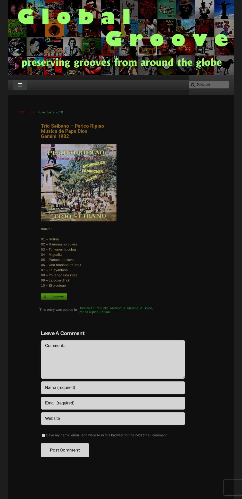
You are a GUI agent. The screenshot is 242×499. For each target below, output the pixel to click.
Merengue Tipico (139, 309)
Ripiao (105, 313)
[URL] (113, 419)
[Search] (209, 85)
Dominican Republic (94, 309)
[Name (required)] (113, 388)
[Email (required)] (113, 403)
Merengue (118, 309)
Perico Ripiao (88, 313)
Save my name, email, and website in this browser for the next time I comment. (107, 436)
